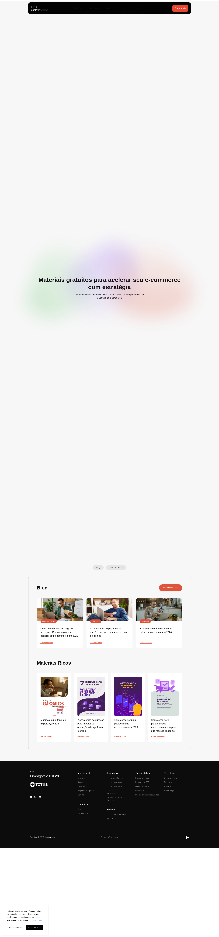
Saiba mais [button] (37, 920)
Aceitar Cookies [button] (34, 928)
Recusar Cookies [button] (16, 928)
